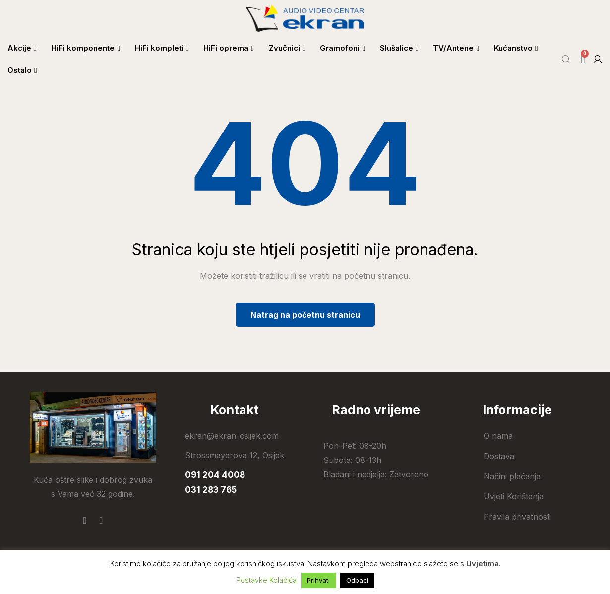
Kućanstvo (516, 48)
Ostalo (22, 70)
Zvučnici (287, 48)
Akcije (21, 48)
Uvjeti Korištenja (514, 496)
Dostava (499, 456)
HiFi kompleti (161, 48)
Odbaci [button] (357, 580)
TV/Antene (456, 48)
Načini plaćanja (512, 476)
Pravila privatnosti (517, 517)
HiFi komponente (85, 48)
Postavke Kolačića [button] (266, 580)
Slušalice (399, 48)
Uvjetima (482, 563)
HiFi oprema (228, 48)
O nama (498, 436)
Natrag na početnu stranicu (305, 315)
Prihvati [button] (318, 580)
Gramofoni (342, 48)
